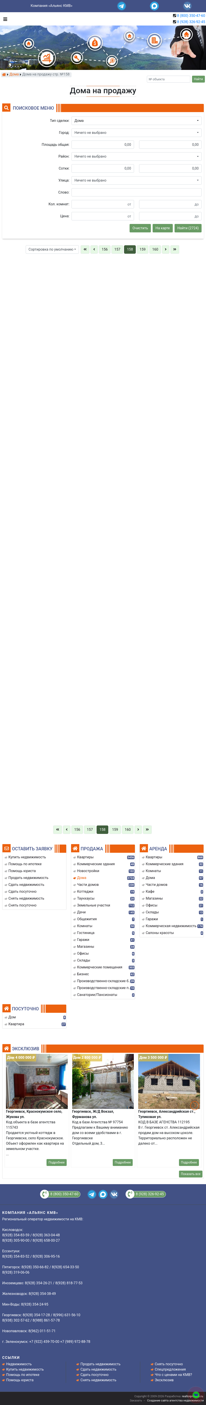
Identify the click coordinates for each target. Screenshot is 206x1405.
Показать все (190, 1174)
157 (117, 249)
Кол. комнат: (59, 204)
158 (130, 249)
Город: (64, 133)
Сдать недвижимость (98, 1369)
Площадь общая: (55, 144)
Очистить (140, 228)
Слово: (63, 192)
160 (155, 249)
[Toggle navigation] (4, 19)
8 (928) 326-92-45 (191, 22)
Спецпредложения (170, 1369)
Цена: (65, 216)
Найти (198, 79)
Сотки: (64, 168)
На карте (162, 228)
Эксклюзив (164, 1380)
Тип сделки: (60, 121)
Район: (64, 156)
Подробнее (56, 1162)
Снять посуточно (169, 1364)
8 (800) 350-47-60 (191, 16)
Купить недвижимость (25, 1369)
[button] (137, 121)
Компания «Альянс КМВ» (51, 6)
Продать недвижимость (100, 1364)
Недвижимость (19, 1364)
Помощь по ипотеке (22, 1375)
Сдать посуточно (94, 1375)
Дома (14, 74)
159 (143, 249)
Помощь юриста (19, 1380)
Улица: (64, 180)
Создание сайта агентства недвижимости (175, 1400)
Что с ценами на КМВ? (173, 1375)
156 (105, 249)
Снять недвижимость (98, 1380)
